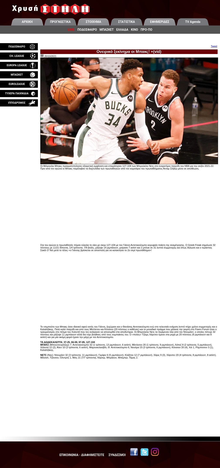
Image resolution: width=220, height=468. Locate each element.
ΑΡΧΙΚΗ (27, 22)
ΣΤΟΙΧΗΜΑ (93, 22)
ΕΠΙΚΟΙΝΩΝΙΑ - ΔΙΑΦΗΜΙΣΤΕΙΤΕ (81, 455)
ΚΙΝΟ (134, 29)
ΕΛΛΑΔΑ (122, 29)
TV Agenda (192, 22)
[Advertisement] (18, 158)
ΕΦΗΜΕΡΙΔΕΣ (159, 22)
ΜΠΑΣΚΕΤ (107, 29)
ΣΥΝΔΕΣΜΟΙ (117, 455)
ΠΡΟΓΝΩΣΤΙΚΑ (60, 22)
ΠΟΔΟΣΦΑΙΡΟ (87, 29)
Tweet (214, 46)
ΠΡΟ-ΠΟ (146, 29)
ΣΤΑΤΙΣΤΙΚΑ (126, 22)
